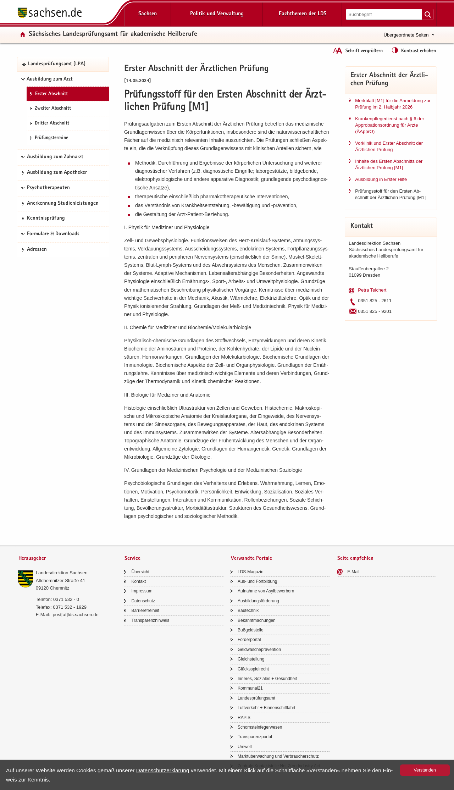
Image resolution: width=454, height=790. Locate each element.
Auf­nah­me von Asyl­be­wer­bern (266, 591)
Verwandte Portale (251, 558)
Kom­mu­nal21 (250, 688)
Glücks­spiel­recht (253, 669)
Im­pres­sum (141, 591)
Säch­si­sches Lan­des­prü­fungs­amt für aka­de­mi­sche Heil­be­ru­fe (113, 34)
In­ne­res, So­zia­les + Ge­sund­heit (267, 678)
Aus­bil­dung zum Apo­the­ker (57, 172)
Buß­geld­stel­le (251, 630)
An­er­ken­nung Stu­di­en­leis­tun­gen (63, 203)
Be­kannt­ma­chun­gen (257, 620)
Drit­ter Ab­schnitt (52, 123)
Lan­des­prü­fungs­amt (256, 698)
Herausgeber (32, 558)
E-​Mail (353, 571)
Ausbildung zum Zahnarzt (55, 157)
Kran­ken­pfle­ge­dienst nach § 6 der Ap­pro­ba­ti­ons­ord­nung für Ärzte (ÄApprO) (389, 125)
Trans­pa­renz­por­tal (255, 736)
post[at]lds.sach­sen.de (75, 614)
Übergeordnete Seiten (405, 35)
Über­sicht (140, 571)
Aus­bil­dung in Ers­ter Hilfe (381, 179)
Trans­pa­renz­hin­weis (150, 620)
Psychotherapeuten (48, 188)
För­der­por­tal (249, 639)
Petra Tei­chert (372, 290)
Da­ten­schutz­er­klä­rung (162, 770)
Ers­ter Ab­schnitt (51, 94)
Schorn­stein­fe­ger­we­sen (260, 727)
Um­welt (245, 746)
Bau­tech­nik (248, 610)
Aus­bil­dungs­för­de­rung (258, 600)
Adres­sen (37, 249)
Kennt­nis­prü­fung (46, 218)
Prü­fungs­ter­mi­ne (51, 138)
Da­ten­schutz (143, 600)
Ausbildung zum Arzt (50, 79)
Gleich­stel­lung (251, 659)
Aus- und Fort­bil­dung (257, 581)
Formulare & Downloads (53, 234)
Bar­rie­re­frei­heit (145, 610)
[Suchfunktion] (384, 14)
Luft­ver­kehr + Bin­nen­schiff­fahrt (266, 707)
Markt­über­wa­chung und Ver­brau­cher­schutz (278, 756)
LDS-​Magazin (251, 571)
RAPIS (244, 717)
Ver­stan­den (425, 770)
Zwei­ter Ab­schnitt (53, 108)
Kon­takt (138, 581)
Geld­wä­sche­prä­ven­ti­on (259, 649)
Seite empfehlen (355, 558)
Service (132, 558)
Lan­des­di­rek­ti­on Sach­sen (62, 572)
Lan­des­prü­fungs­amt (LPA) (56, 64)
